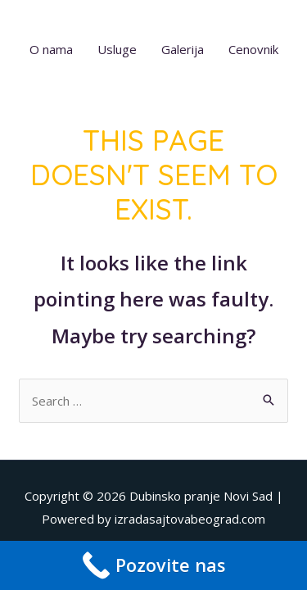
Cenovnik (253, 49)
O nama (51, 49)
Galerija (182, 49)
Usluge (117, 49)
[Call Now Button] (153, 565)
